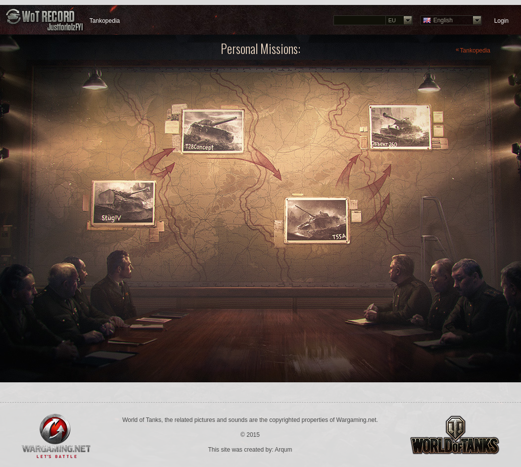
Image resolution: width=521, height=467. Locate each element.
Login (501, 20)
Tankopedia (105, 20)
